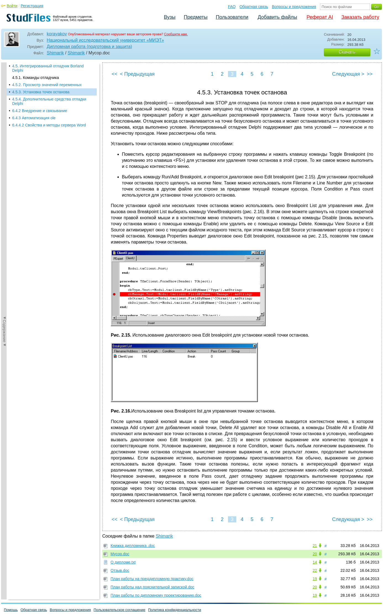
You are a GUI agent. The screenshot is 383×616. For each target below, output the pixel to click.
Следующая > (348, 74)
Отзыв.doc (120, 570)
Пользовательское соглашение (119, 610)
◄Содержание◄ (4, 159)
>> (369, 74)
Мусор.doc (120, 554)
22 (315, 570)
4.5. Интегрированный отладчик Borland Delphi (48, 68)
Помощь (11, 610)
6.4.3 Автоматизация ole (34, 118)
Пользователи (232, 17)
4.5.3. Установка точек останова (40, 92)
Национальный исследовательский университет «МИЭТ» (105, 40)
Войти (12, 6)
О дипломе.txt (123, 562)
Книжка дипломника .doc (133, 545)
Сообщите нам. (176, 34)
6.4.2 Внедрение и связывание (39, 111)
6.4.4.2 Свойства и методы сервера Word (49, 125)
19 (315, 579)
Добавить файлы (277, 17)
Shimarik (55, 53)
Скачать (347, 52)
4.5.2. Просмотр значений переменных (47, 85)
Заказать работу (360, 17)
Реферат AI (319, 17)
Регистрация (32, 6)
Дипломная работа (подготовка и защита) (89, 46)
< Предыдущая (137, 74)
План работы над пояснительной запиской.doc (152, 587)
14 (315, 562)
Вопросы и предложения (294, 6)
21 (315, 545)
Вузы (169, 17)
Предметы (196, 17)
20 (315, 554)
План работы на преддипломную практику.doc (152, 579)
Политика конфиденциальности (174, 610)
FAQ (232, 6)
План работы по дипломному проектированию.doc (156, 595)
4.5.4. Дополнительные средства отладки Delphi (49, 101)
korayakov (57, 33)
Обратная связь (254, 6)
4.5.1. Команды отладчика (35, 77)
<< (114, 74)
